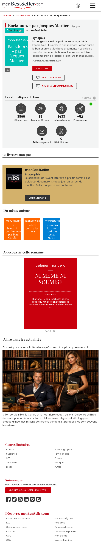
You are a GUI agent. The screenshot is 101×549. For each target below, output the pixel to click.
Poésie (58, 458)
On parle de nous (64, 527)
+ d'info (86, 98)
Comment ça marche (18, 518)
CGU (8, 535)
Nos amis (60, 522)
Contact (10, 531)
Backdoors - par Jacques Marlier (52, 15)
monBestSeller (38, 30)
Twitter (14, 499)
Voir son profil (37, 197)
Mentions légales (64, 518)
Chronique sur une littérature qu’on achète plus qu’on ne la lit (46, 347)
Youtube (20, 499)
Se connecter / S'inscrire (78, 5)
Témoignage (14, 30)
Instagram (32, 499)
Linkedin (26, 499)
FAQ (8, 522)
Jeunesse (11, 462)
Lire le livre (42, 68)
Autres (58, 466)
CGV (8, 540)
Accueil (7, 15)
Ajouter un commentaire (57, 85)
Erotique (59, 462)
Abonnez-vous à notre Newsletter (27, 490)
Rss (38, 499)
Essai (9, 466)
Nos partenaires (63, 540)
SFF (8, 458)
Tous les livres (22, 15)
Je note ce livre (51, 77)
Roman (10, 449)
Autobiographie (63, 449)
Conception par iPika (66, 531)
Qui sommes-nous (16, 527)
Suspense (11, 453)
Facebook (8, 499)
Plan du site (61, 535)
